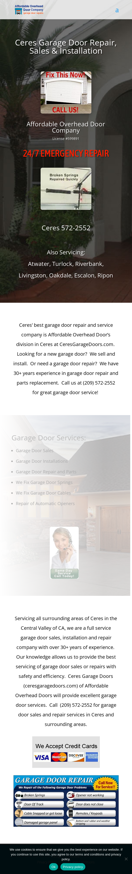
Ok (53, 867)
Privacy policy (73, 867)
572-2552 (75, 227)
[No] (126, 858)
